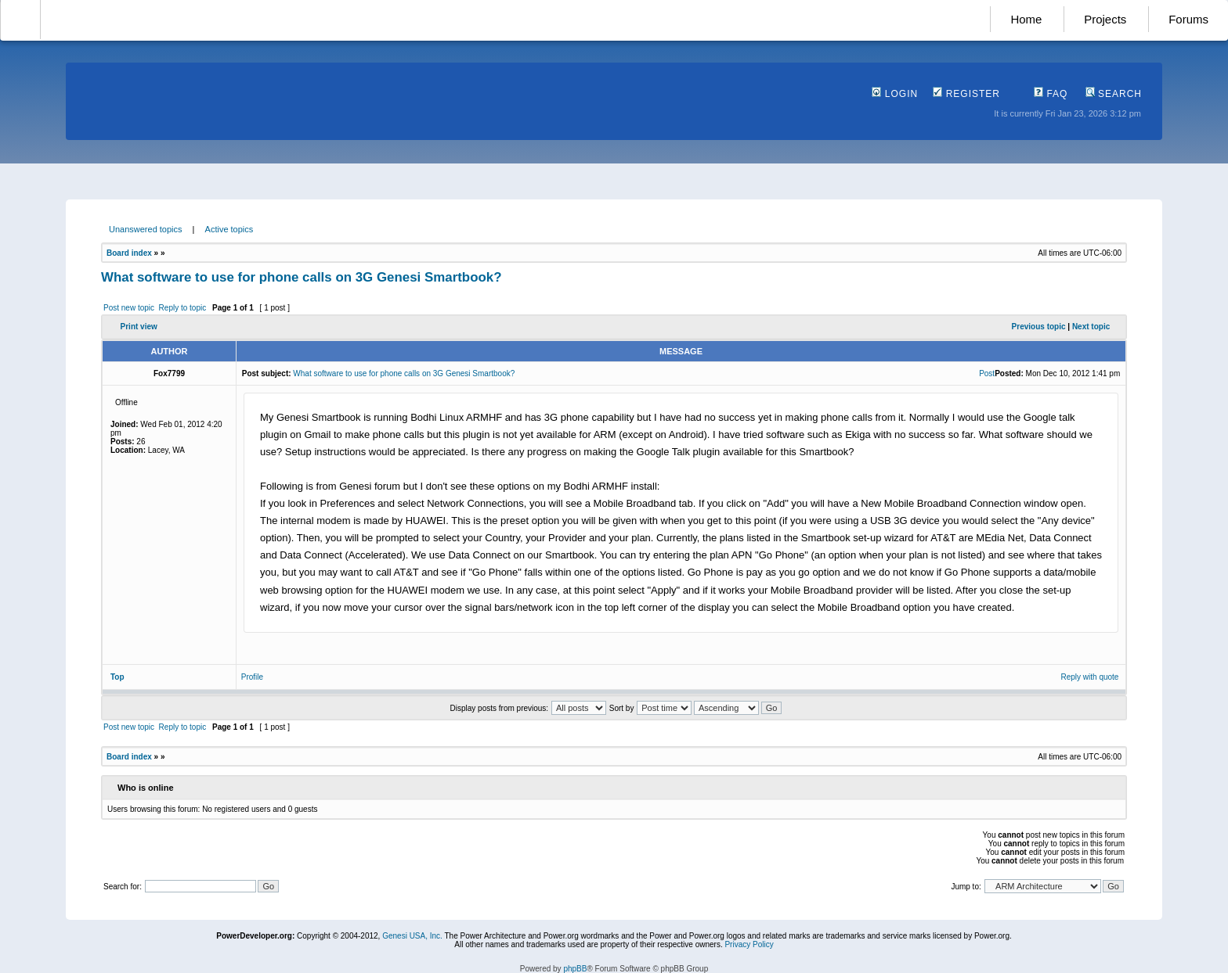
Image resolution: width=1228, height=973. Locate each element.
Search (1113, 93)
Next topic (1091, 326)
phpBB (575, 968)
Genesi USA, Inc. (412, 936)
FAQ (1050, 93)
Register (966, 93)
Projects (1105, 19)
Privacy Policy (748, 944)
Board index (129, 253)
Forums (1188, 19)
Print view (139, 326)
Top (117, 677)
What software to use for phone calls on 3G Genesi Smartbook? (301, 277)
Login (895, 93)
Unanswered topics (145, 229)
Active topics (229, 229)
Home (1026, 19)
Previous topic (1039, 326)
